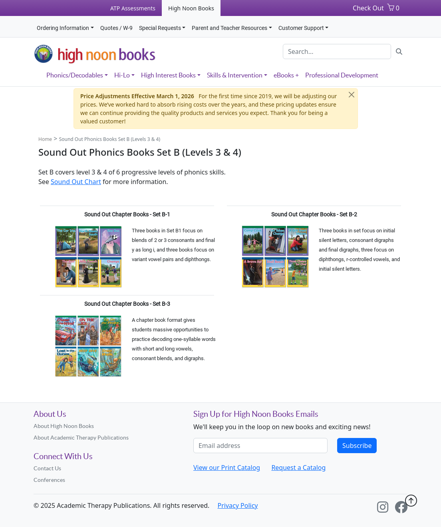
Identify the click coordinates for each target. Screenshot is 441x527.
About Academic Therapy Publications (81, 437)
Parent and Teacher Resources (229, 28)
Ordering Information (63, 28)
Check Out (368, 8)
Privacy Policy (238, 505)
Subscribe (356, 445)
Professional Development (341, 75)
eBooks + (286, 75)
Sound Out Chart (76, 181)
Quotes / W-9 (116, 28)
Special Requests (160, 28)
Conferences (49, 480)
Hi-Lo (122, 75)
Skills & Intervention (234, 75)
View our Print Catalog (226, 467)
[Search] (337, 51)
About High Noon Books (64, 426)
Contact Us (47, 468)
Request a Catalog (298, 467)
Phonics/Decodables (74, 75)
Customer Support (301, 28)
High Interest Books (168, 75)
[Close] (352, 95)
